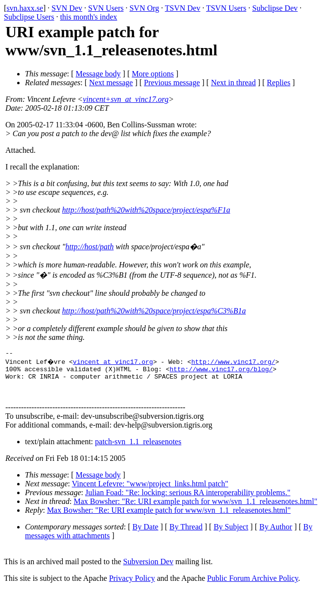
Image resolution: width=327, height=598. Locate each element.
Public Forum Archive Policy (252, 585)
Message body (98, 74)
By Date (146, 534)
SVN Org (144, 8)
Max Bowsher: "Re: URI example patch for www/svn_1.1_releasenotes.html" (195, 508)
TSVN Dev (182, 8)
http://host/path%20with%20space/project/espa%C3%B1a (154, 311)
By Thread (186, 534)
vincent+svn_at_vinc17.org (125, 99)
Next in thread (233, 82)
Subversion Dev (148, 569)
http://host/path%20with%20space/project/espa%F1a (146, 210)
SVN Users (105, 8)
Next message (111, 82)
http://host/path (90, 246)
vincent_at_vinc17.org (114, 363)
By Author (275, 534)
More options (153, 74)
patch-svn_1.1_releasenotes (138, 449)
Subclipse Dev (275, 8)
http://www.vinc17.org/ (234, 363)
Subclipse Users (29, 17)
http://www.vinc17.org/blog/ (221, 371)
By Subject (230, 534)
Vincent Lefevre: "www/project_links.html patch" (150, 491)
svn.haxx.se (24, 8)
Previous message (172, 82)
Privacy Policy (132, 585)
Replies (278, 82)
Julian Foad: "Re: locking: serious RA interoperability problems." (187, 500)
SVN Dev (66, 8)
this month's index (88, 17)
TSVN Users (226, 8)
